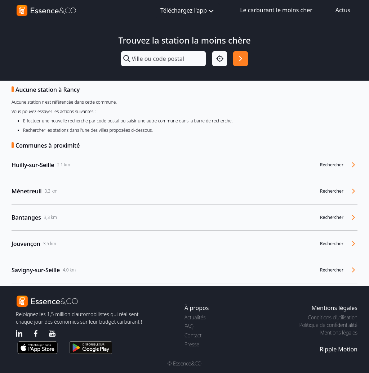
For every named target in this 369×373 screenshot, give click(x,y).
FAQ (189, 326)
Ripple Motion (338, 349)
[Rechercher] (240, 58)
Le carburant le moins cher (276, 10)
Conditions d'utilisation (332, 317)
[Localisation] (219, 58)
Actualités (195, 317)
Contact (192, 335)
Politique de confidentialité (328, 325)
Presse (191, 344)
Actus (342, 10)
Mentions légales (338, 332)
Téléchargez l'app (187, 10)
